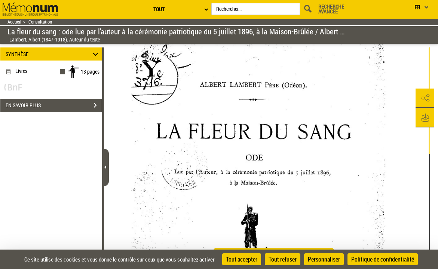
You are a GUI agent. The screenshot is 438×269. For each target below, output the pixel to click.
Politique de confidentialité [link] (382, 259)
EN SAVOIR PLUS (54, 105)
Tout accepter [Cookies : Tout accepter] (241, 259)
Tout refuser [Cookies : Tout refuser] (283, 259)
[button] (425, 98)
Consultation (40, 22)
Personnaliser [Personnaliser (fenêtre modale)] (324, 259)
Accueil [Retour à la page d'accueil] (14, 22)
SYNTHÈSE (53, 54)
